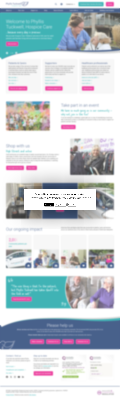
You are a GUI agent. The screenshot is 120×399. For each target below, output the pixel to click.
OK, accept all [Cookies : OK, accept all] (49, 205)
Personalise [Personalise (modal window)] (71, 205)
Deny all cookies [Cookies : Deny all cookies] (61, 205)
